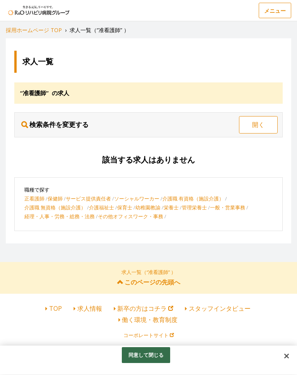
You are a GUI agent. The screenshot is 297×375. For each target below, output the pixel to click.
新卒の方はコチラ (145, 308)
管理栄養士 (194, 207)
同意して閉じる (146, 357)
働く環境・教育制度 (150, 319)
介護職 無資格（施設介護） (55, 207)
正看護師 (34, 198)
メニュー (275, 10)
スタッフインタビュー (220, 308)
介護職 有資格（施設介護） (193, 198)
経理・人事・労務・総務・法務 (59, 216)
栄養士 (171, 207)
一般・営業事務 (227, 207)
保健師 (55, 198)
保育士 (124, 207)
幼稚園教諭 (147, 207)
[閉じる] (286, 358)
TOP (55, 308)
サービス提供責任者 (88, 198)
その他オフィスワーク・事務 (130, 216)
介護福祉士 (101, 207)
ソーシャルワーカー (136, 198)
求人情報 (89, 308)
